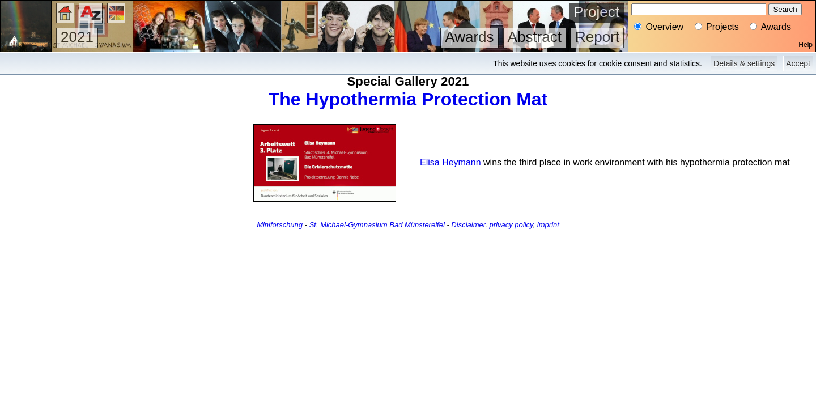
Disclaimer (468, 224)
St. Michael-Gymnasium (348, 224)
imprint (548, 224)
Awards (469, 36)
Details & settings (744, 63)
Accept (798, 63)
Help (805, 45)
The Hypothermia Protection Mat (408, 99)
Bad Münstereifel (417, 224)
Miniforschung (280, 224)
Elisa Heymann (450, 162)
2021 (77, 36)
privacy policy (511, 224)
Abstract (535, 36)
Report (597, 36)
